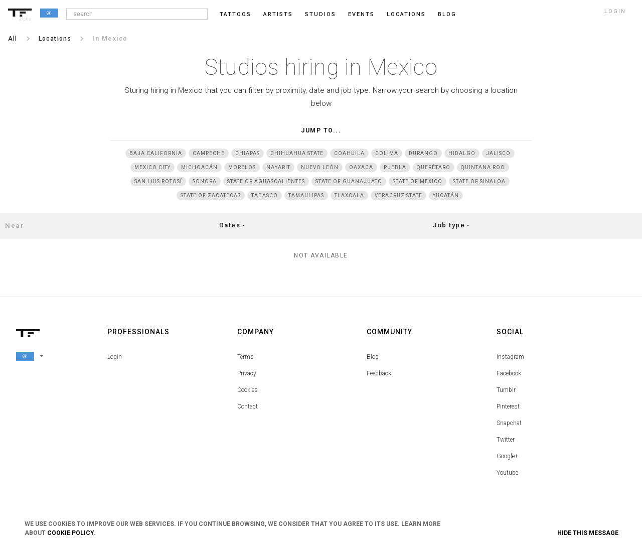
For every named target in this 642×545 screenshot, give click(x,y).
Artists (278, 14)
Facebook (509, 373)
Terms (245, 356)
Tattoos (235, 14)
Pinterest (508, 406)
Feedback (379, 373)
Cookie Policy (70, 532)
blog (447, 14)
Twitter (506, 439)
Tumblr (506, 389)
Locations (406, 14)
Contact (247, 406)
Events (361, 14)
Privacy (246, 373)
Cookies (247, 389)
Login (114, 356)
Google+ (507, 456)
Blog (373, 356)
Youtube (507, 472)
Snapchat (509, 423)
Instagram (510, 356)
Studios (320, 14)
